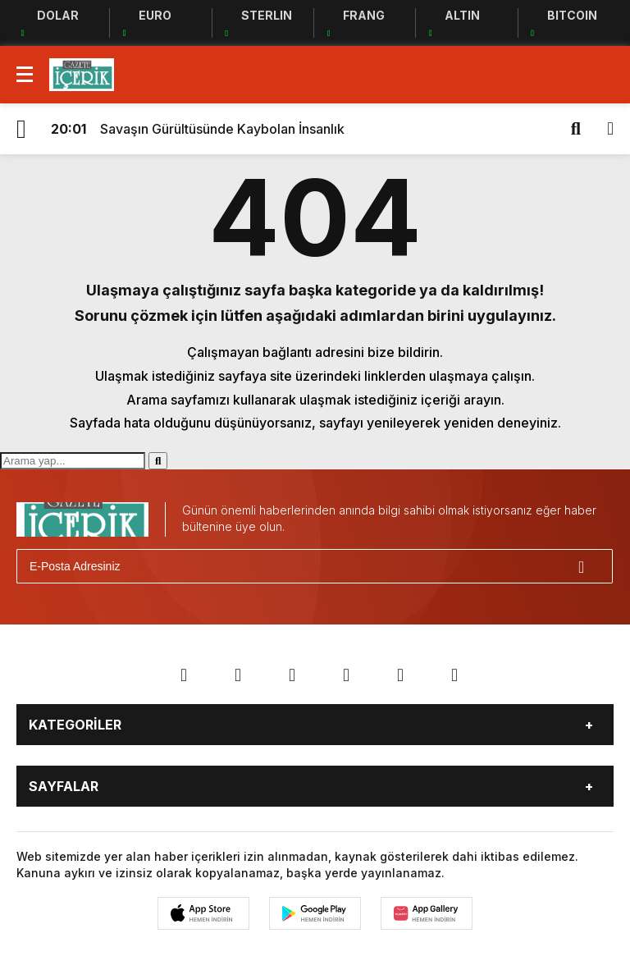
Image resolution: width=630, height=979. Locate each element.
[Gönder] (593, 566)
